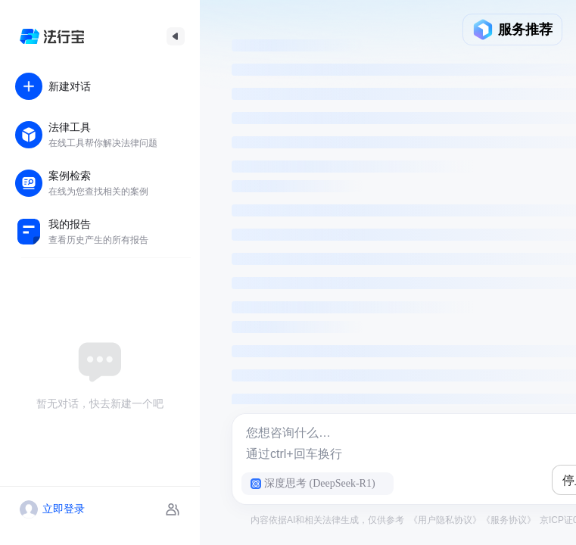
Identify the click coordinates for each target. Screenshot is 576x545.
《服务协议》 (508, 520)
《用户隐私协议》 (445, 520)
